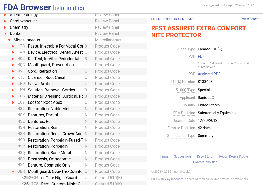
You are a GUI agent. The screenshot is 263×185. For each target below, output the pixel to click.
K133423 (188, 19)
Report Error (205, 156)
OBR (176, 19)
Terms (164, 156)
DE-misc (164, 19)
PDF (201, 56)
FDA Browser (27, 7)
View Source (250, 19)
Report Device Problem (235, 156)
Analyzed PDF (209, 74)
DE (153, 19)
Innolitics (71, 8)
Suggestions (182, 156)
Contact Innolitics (205, 162)
